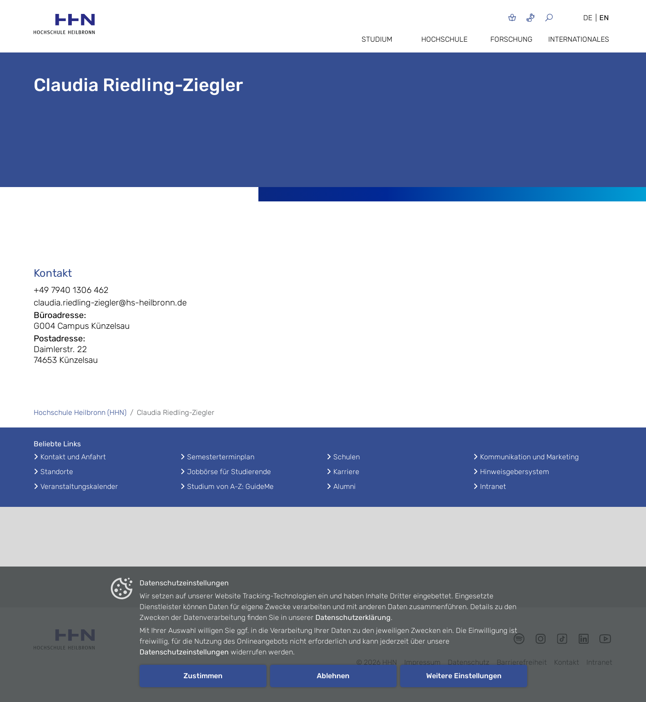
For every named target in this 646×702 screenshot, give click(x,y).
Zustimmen (203, 675)
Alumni (344, 486)
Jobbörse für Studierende (229, 471)
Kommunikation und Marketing (529, 457)
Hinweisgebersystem (514, 471)
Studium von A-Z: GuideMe (230, 486)
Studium (377, 39)
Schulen (346, 457)
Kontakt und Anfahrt (73, 457)
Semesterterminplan (220, 457)
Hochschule (444, 39)
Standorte (56, 471)
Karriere (346, 471)
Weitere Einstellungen (464, 675)
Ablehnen (333, 675)
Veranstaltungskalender (79, 486)
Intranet (493, 486)
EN (604, 17)
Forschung (511, 39)
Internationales (578, 39)
